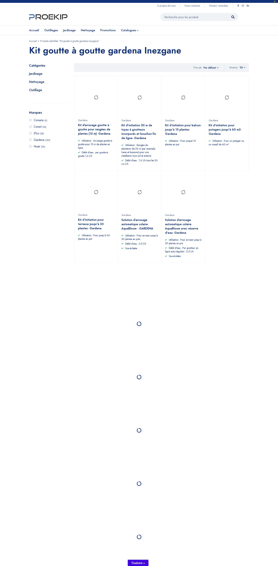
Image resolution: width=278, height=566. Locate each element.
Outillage (35, 91)
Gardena (42, 141)
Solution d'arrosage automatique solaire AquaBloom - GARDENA (137, 226)
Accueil (33, 42)
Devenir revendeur (218, 5)
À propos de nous (166, 5)
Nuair (39, 147)
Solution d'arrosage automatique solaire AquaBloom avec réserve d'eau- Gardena (181, 228)
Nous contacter (192, 5)
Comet (40, 128)
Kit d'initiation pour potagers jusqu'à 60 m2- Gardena (225, 132)
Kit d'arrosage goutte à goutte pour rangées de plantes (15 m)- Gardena (94, 132)
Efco (39, 134)
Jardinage (35, 74)
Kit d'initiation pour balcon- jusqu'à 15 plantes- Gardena (183, 132)
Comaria (40, 121)
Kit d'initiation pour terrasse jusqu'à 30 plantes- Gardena (91, 226)
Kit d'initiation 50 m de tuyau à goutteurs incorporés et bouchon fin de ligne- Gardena (138, 134)
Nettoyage (36, 82)
